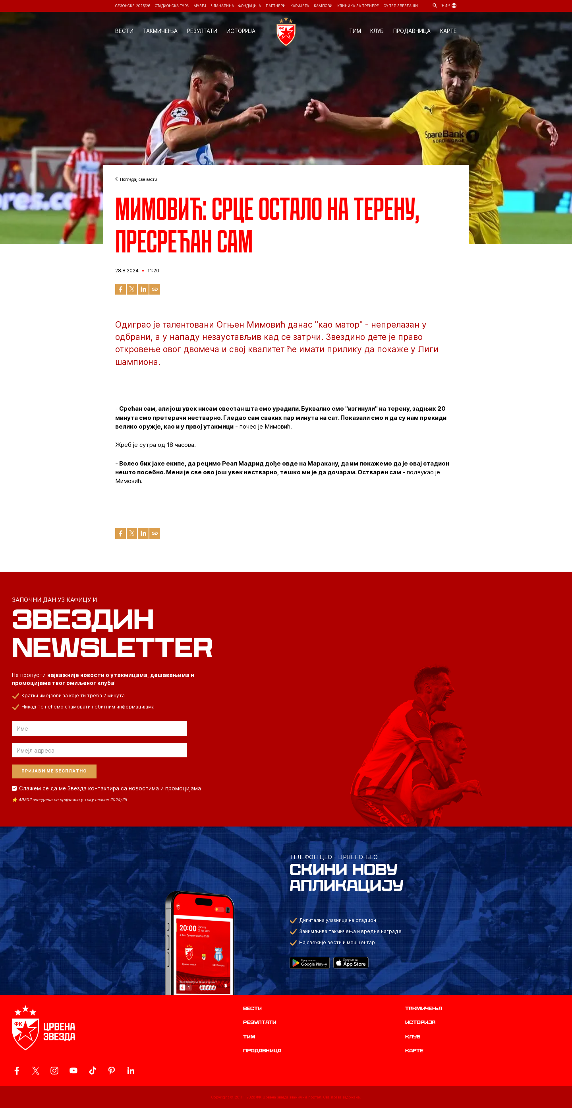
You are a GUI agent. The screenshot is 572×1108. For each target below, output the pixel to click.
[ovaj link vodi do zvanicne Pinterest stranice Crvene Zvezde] (111, 1070)
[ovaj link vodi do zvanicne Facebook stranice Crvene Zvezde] (16, 1070)
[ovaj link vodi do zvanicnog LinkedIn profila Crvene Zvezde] (130, 1070)
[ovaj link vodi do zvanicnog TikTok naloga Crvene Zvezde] (92, 1070)
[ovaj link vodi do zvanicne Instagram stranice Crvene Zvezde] (54, 1070)
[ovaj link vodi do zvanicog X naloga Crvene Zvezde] (36, 1070)
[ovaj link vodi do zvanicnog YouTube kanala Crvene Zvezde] (73, 1070)
